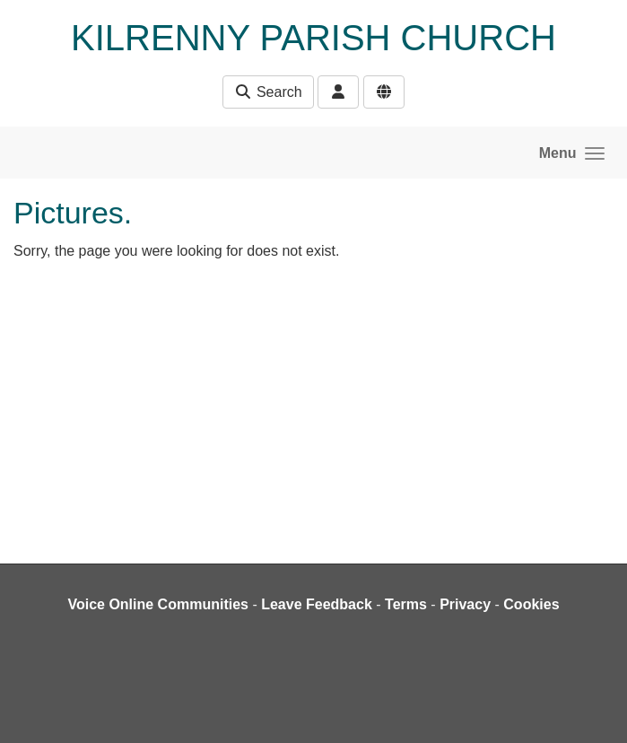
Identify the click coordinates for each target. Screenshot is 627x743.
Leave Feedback (316, 604)
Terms (406, 604)
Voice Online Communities (157, 604)
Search (267, 92)
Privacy (465, 604)
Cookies (531, 604)
